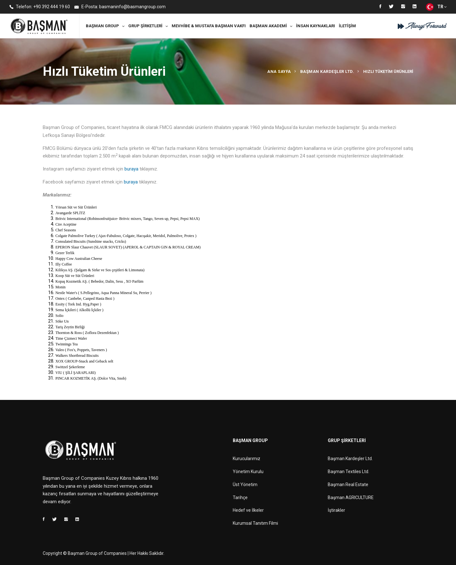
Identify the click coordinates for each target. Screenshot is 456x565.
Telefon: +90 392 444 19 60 (40, 7)
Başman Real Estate (348, 484)
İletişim (347, 25)
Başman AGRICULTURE (351, 497)
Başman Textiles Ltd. (348, 471)
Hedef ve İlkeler (248, 510)
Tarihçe (240, 497)
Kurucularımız (246, 458)
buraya (131, 169)
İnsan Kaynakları (315, 25)
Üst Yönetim (245, 484)
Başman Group (102, 25)
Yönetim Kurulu (248, 471)
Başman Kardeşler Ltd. (327, 71)
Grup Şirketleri (145, 25)
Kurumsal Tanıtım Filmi (255, 523)
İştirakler (336, 510)
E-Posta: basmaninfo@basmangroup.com (120, 7)
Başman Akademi (268, 25)
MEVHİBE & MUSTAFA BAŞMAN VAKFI (209, 25)
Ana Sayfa (279, 71)
